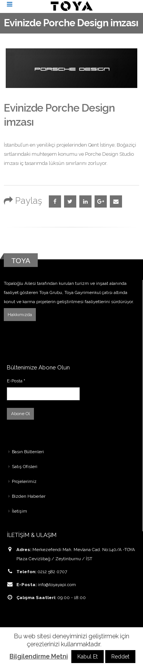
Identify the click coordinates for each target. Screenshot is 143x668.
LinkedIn (85, 201)
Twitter (70, 201)
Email (116, 201)
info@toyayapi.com (57, 584)
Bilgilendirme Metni (39, 656)
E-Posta (16, 381)
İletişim (19, 511)
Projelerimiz (24, 481)
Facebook (55, 201)
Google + (101, 201)
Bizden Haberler (28, 496)
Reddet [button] (120, 657)
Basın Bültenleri (28, 451)
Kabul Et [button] (87, 657)
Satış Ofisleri (24, 466)
